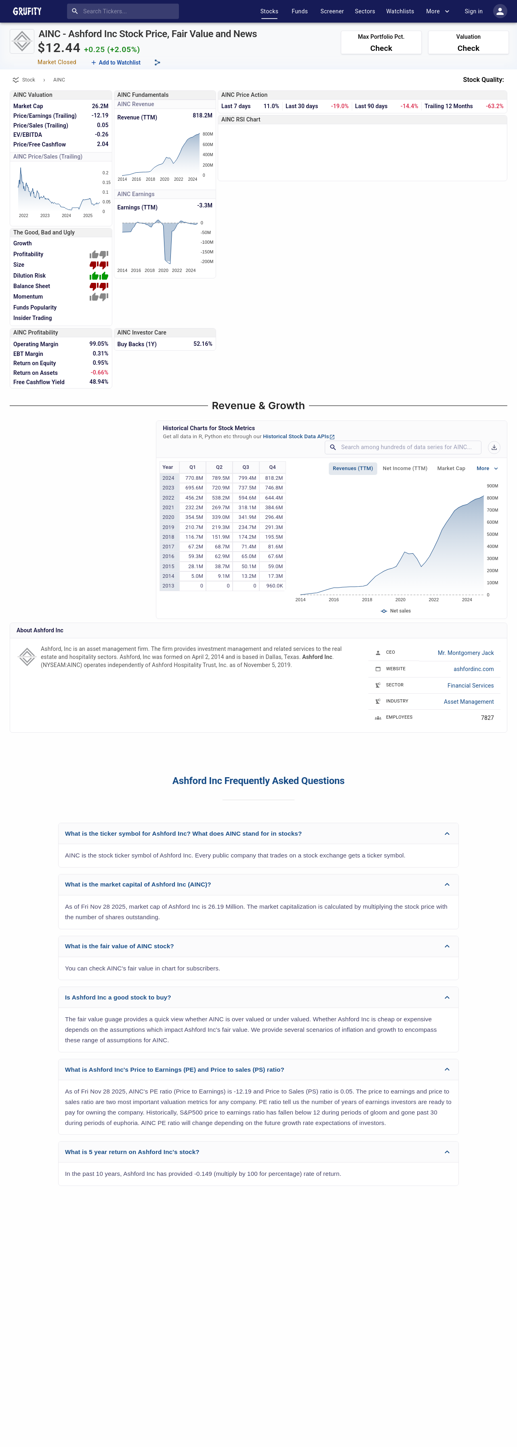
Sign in (474, 11)
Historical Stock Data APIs (299, 436)
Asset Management (469, 701)
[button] (258, 833)
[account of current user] (500, 11)
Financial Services (471, 685)
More (438, 11)
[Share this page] (157, 62)
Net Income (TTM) (405, 468)
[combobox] (124, 11)
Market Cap (451, 468)
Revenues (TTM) (353, 468)
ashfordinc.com (474, 669)
